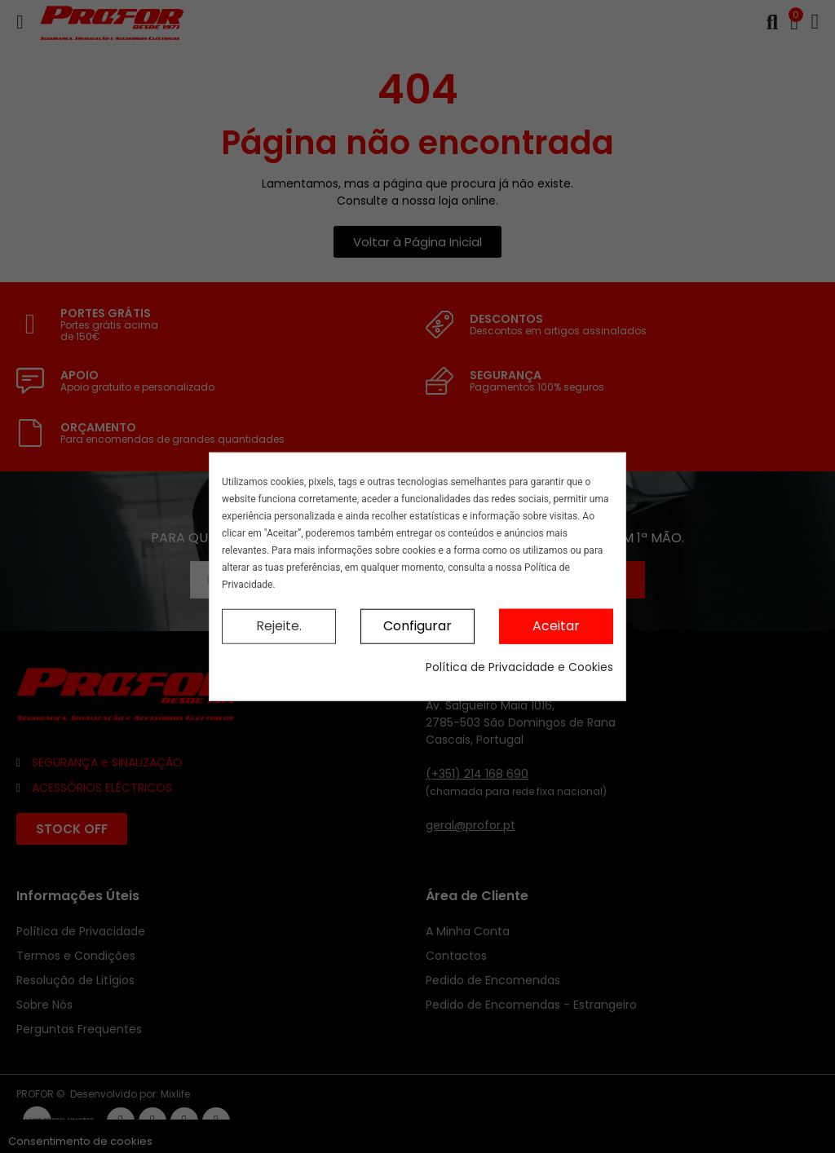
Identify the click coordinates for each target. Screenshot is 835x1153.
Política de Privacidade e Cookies (519, 666)
